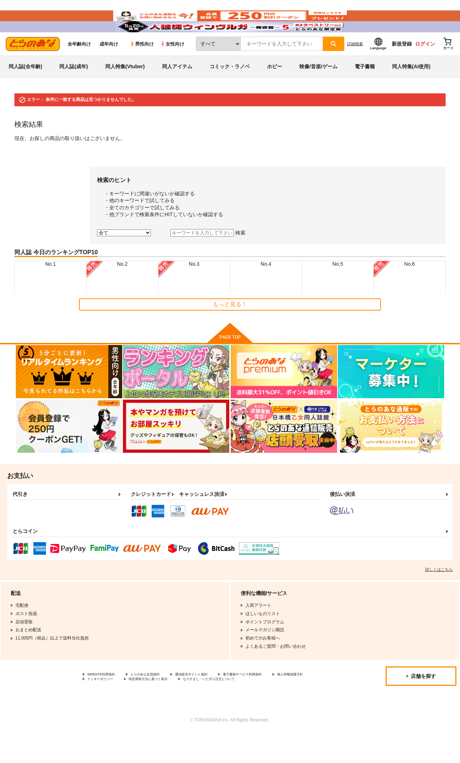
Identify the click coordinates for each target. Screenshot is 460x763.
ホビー (274, 87)
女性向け (172, 65)
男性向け (142, 65)
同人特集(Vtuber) (125, 87)
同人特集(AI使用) (411, 87)
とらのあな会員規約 (158, 696)
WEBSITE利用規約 (105, 696)
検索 (240, 254)
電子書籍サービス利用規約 (278, 696)
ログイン (425, 65)
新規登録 (402, 65)
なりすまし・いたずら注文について (121, 708)
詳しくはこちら (439, 590)
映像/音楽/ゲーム (318, 87)
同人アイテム (177, 87)
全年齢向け (79, 65)
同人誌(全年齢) (25, 87)
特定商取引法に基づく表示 (213, 702)
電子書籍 (365, 87)
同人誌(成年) (73, 87)
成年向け (109, 65)
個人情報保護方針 (104, 702)
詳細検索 (355, 65)
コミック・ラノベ (230, 87)
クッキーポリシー (154, 702)
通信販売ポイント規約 (215, 696)
